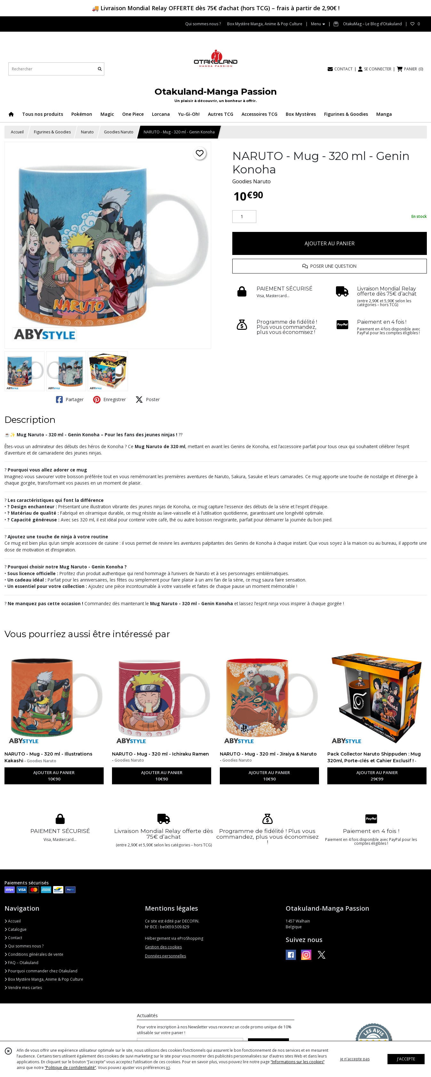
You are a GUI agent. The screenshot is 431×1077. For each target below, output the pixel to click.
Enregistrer (109, 399)
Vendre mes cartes (23, 987)
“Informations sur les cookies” (297, 1062)
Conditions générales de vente (33, 954)
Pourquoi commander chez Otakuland (40, 971)
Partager (70, 399)
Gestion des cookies (163, 947)
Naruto (87, 132)
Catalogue (15, 929)
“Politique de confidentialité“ (70, 1067)
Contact (13, 937)
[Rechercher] (100, 69)
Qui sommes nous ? (24, 946)
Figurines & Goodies (52, 132)
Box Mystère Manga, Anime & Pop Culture (43, 979)
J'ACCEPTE (406, 1059)
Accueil (17, 132)
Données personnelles (165, 956)
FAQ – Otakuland (21, 962)
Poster (147, 399)
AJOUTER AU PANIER (330, 243)
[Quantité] (244, 216)
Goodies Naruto (118, 132)
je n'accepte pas (355, 1059)
